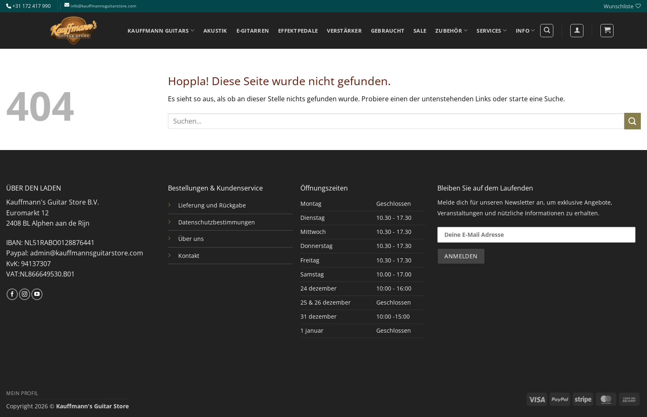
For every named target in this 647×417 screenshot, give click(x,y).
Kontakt (188, 256)
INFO (525, 30)
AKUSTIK (215, 30)
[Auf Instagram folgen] (24, 294)
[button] (607, 30)
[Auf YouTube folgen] (37, 294)
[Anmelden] (576, 30)
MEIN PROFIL (22, 393)
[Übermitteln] (632, 121)
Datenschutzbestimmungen (216, 222)
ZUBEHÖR (451, 30)
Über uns (191, 239)
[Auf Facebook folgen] (12, 294)
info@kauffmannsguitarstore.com (103, 6)
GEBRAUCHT (387, 30)
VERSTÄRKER (344, 30)
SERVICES (492, 30)
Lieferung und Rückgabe (212, 205)
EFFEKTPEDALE (298, 30)
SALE (419, 30)
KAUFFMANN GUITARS (161, 30)
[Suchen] (546, 30)
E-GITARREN (252, 30)
